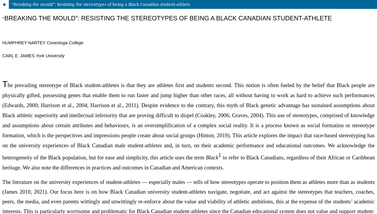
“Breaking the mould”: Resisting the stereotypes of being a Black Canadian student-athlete (101, 4)
